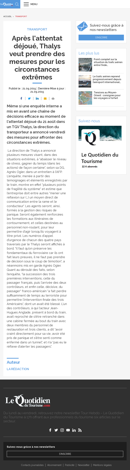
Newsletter (84, 465)
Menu (34, 4)
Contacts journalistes (32, 465)
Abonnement (54, 465)
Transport (21, 16)
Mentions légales (102, 465)
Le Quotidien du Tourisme (7, 4)
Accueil (7, 16)
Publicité (69, 465)
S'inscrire (101, 37)
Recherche (16, 4)
